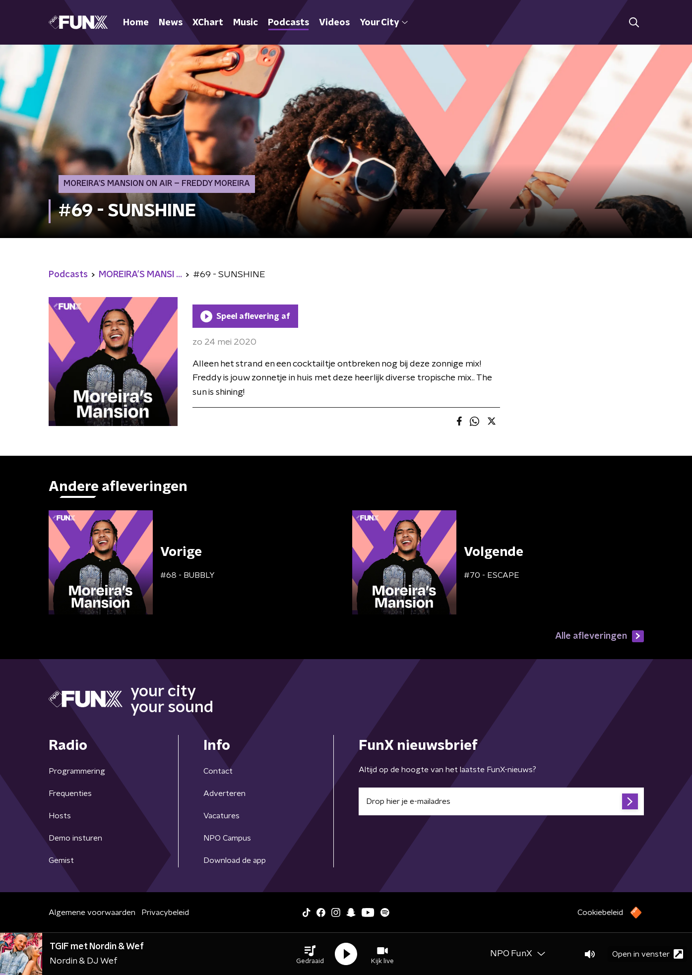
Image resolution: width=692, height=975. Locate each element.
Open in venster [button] (647, 954)
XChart (207, 22)
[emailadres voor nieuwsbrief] (501, 801)
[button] (310, 954)
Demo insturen (75, 838)
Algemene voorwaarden (92, 912)
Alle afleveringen (599, 636)
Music (245, 22)
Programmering (77, 771)
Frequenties (70, 793)
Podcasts (288, 22)
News (171, 22)
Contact (218, 771)
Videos (334, 22)
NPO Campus (227, 838)
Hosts (60, 816)
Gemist (61, 860)
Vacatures (221, 816)
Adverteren (224, 793)
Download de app (234, 860)
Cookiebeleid (600, 912)
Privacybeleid (165, 912)
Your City (384, 22)
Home (136, 22)
